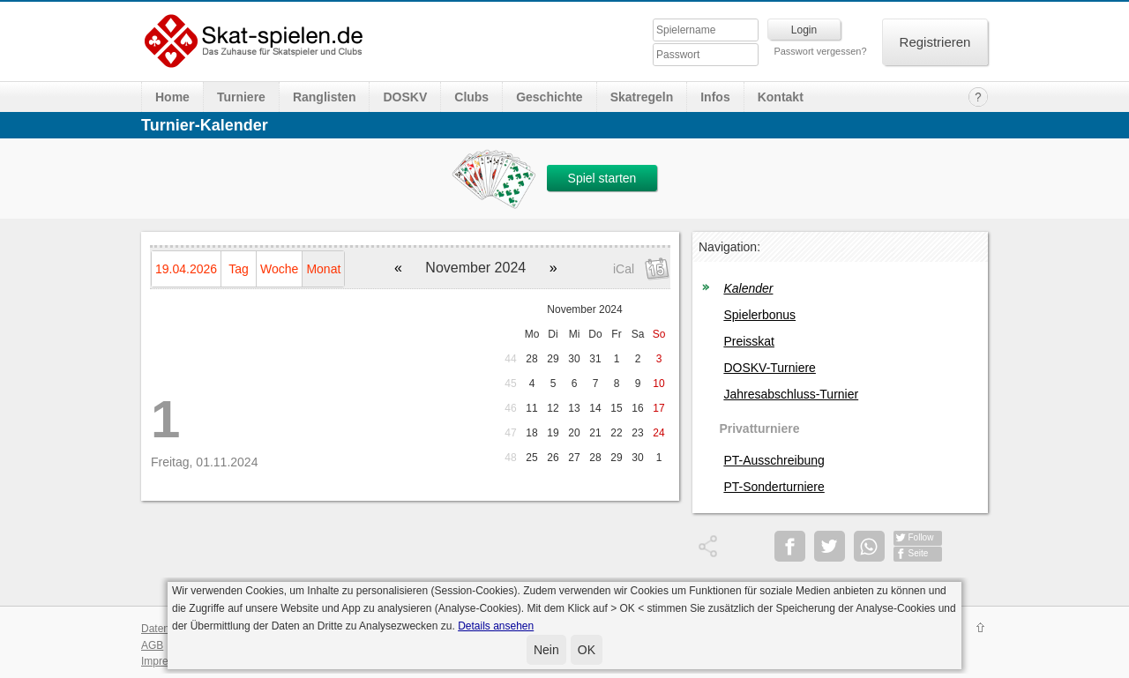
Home (172, 97)
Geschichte (549, 97)
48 (510, 457)
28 (531, 359)
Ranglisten (324, 97)
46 (510, 408)
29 (552, 359)
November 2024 (584, 309)
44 (510, 359)
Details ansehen (496, 626)
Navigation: (729, 247)
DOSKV (405, 97)
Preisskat (748, 341)
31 (595, 359)
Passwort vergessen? (820, 51)
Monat (323, 269)
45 (510, 383)
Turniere (241, 97)
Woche (279, 269)
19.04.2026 (186, 269)
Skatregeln (642, 97)
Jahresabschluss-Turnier (790, 394)
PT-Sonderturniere (773, 487)
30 (573, 359)
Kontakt (781, 97)
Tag (238, 269)
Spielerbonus (759, 315)
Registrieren (935, 41)
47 (510, 433)
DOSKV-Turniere (769, 368)
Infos (714, 97)
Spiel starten (602, 178)
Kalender (748, 288)
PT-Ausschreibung (773, 460)
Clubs (471, 97)
